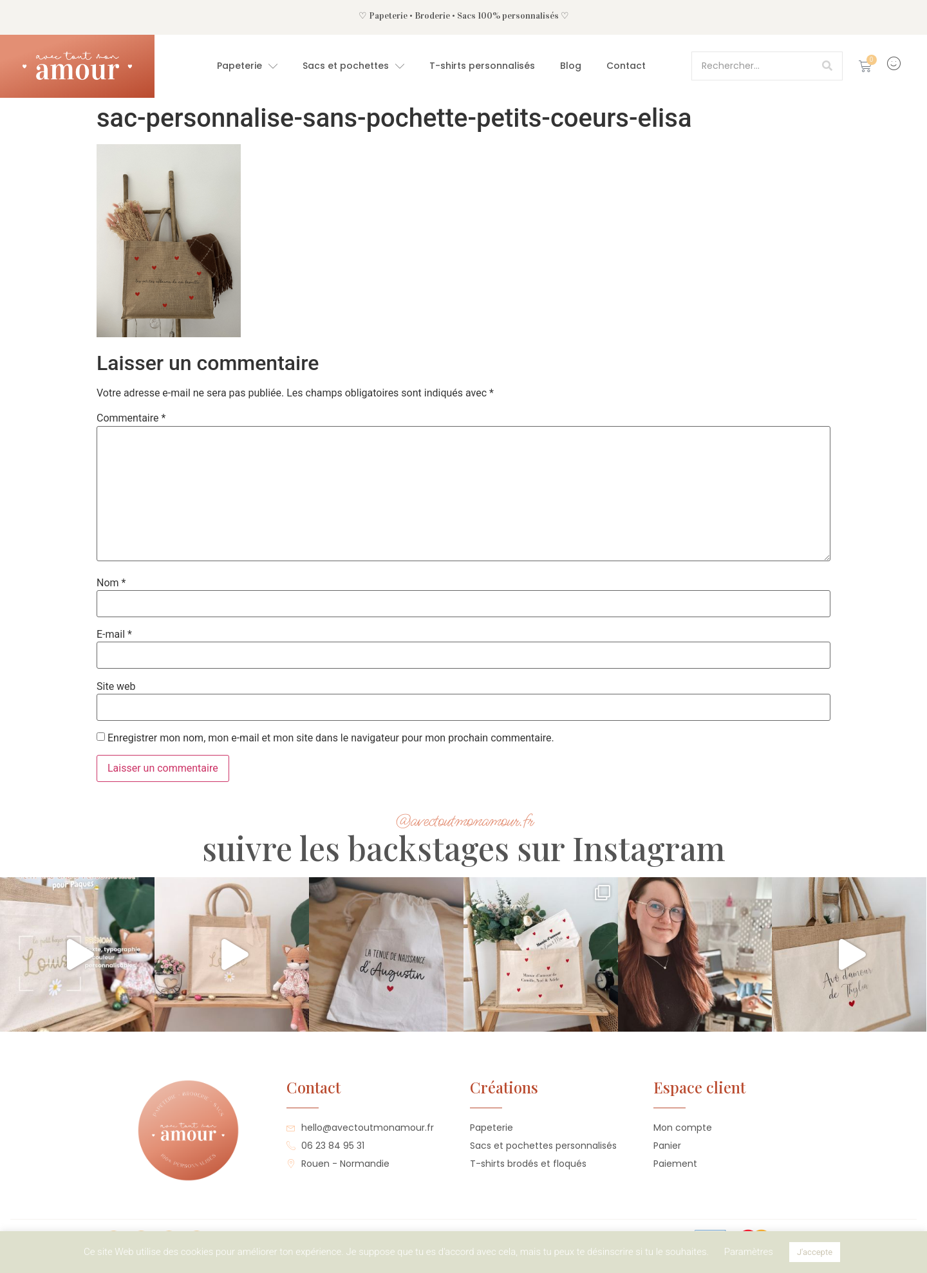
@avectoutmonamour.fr (464, 821)
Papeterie (247, 66)
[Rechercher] (827, 66)
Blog (570, 65)
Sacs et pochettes (353, 66)
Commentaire (131, 418)
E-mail (114, 634)
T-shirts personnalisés (482, 65)
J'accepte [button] (814, 1252)
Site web (116, 687)
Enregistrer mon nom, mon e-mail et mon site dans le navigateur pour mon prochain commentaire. (331, 738)
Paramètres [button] (748, 1252)
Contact (626, 65)
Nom (111, 583)
